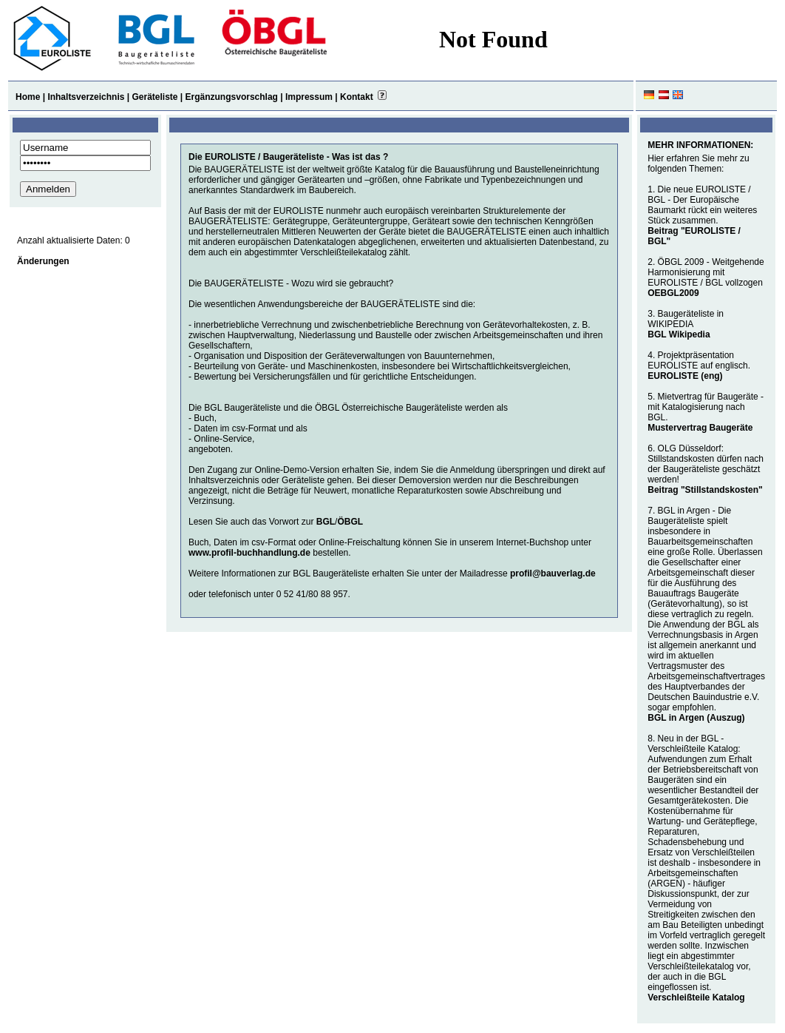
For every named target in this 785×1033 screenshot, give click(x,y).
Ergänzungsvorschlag (232, 97)
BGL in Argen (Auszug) (696, 718)
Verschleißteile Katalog (696, 997)
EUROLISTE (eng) (685, 376)
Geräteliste (154, 97)
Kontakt (356, 97)
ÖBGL (350, 521)
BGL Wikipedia (679, 334)
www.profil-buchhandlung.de (249, 553)
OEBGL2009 (673, 293)
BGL (325, 521)
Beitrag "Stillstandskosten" (705, 490)
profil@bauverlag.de (553, 573)
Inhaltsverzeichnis (85, 97)
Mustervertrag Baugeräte (700, 428)
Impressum (309, 97)
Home (28, 97)
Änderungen (43, 261)
